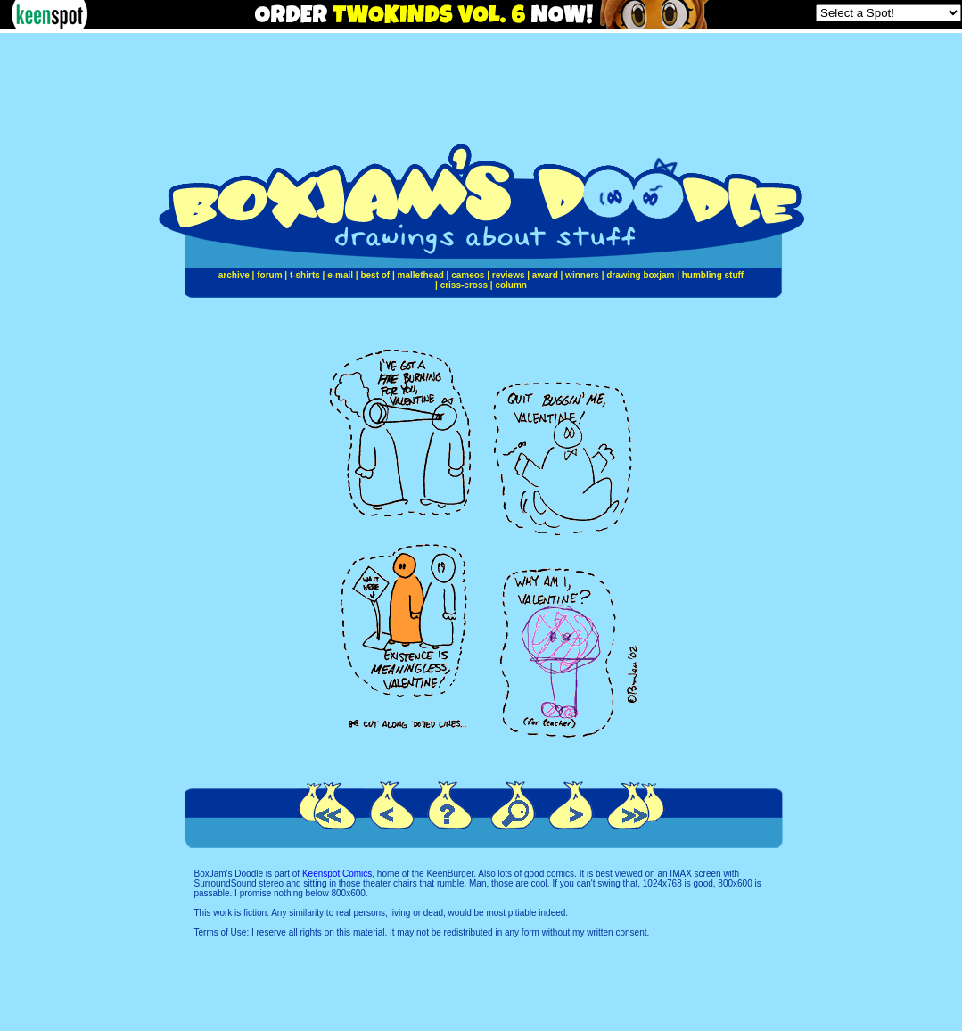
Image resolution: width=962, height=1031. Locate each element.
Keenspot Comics (337, 873)
